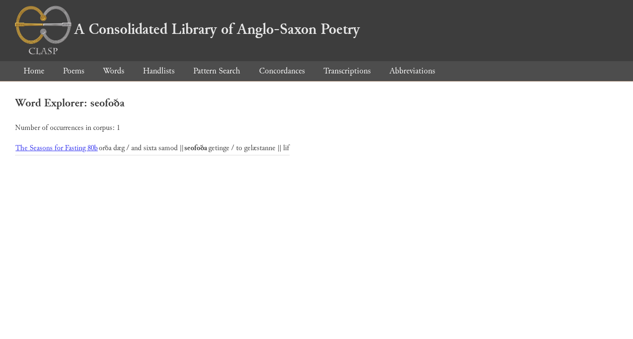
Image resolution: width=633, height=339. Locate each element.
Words (113, 71)
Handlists (158, 71)
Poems (73, 71)
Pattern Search (216, 71)
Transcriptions (347, 71)
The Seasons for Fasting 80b (57, 148)
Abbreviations (412, 71)
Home (34, 71)
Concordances (282, 71)
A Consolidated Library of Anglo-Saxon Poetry (187, 29)
